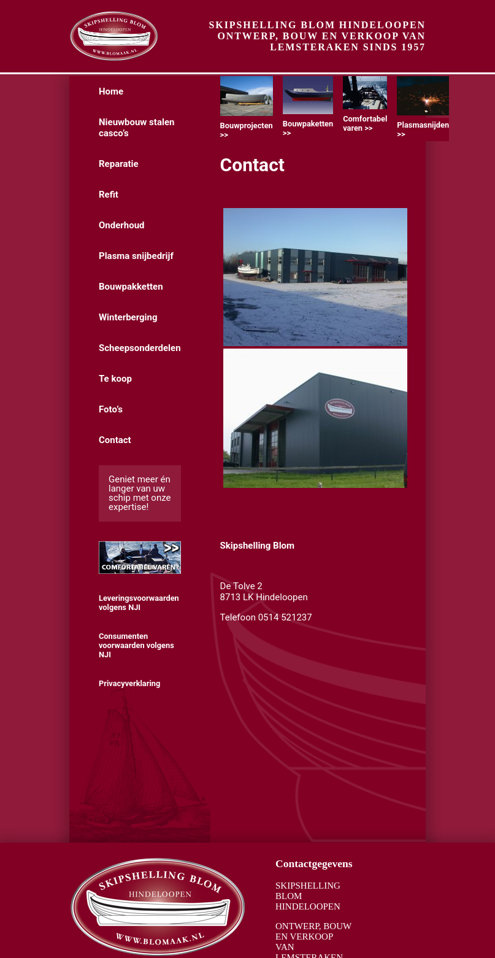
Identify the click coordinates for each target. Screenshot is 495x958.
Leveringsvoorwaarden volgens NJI (139, 602)
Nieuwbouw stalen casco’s (136, 128)
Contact (115, 440)
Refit (108, 194)
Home (111, 91)
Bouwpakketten (131, 286)
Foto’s (111, 409)
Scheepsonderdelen (140, 347)
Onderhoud (122, 225)
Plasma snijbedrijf (136, 255)
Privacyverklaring (129, 683)
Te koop (115, 378)
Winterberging (128, 317)
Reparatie (119, 163)
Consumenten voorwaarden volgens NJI (136, 645)
